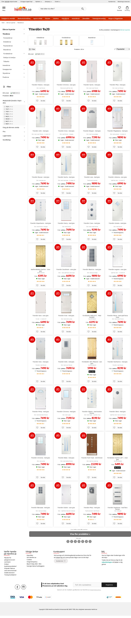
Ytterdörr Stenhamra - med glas (117, 364)
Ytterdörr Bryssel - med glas (40, 179)
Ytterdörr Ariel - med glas (66, 318)
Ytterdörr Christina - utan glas (66, 87)
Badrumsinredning (24, 18)
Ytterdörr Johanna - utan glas (117, 179)
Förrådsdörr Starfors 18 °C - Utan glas (117, 461)
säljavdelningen (107, 564)
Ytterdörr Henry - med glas (66, 225)
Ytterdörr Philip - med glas (40, 414)
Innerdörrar (76, 18)
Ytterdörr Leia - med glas (92, 179)
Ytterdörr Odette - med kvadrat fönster (92, 414)
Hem (3, 22)
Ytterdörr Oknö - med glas (117, 414)
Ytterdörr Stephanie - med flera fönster (117, 510)
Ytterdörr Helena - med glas (40, 87)
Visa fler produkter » (80, 536)
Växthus (56, 18)
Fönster (47, 18)
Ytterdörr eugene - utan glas (117, 272)
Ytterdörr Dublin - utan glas (66, 510)
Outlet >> (57, 1)
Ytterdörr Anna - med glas (66, 133)
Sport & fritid (37, 18)
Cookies (29, 562)
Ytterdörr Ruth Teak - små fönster (92, 460)
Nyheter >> (39, 1)
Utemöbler (86, 18)
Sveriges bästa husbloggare (35, 568)
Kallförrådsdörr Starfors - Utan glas (40, 272)
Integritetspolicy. (95, 592)
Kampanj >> (48, 1)
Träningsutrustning (99, 18)
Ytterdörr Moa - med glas (117, 87)
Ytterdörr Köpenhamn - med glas (40, 225)
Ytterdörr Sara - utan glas (41, 318)
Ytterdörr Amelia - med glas (117, 225)
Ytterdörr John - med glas (41, 133)
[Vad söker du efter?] (62, 9)
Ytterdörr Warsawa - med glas (40, 510)
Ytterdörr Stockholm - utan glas (66, 272)
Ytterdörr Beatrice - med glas (92, 272)
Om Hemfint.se (31, 560)
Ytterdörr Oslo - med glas (41, 364)
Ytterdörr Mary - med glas (92, 510)
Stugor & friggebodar (115, 18)
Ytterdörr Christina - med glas (66, 414)
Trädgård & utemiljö (8, 18)
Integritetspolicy (32, 564)
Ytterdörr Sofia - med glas (66, 364)
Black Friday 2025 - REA (34, 566)
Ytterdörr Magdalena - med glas (117, 133)
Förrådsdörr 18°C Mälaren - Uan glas (92, 364)
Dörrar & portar (125, 30)
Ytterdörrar (65, 18)
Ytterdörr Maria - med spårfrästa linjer (117, 318)
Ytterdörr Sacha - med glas (91, 87)
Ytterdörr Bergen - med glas (92, 133)
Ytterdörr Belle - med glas (66, 460)
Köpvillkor (30, 558)
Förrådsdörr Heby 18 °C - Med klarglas (92, 318)
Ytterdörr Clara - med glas (92, 225)
